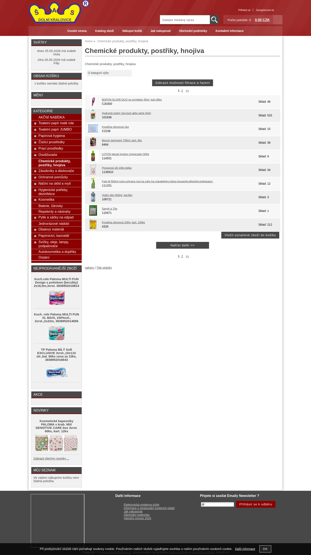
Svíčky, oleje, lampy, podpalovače (54, 244)
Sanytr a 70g (109, 208)
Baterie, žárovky (51, 206)
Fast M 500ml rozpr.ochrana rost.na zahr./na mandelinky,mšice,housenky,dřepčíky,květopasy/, (157, 181)
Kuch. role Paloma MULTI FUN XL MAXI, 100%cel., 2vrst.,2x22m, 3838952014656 (56, 318)
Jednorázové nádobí (54, 223)
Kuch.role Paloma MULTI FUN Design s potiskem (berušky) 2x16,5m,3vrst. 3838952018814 (56, 282)
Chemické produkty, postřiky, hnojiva (55, 163)
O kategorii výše (98, 73)
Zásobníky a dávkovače (56, 171)
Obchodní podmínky (193, 31)
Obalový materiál (51, 229)
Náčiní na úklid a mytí (55, 183)
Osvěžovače (48, 155)
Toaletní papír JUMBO (55, 129)
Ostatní (44, 257)
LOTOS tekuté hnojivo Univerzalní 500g (125, 154)
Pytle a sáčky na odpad (56, 217)
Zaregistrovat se (265, 10)
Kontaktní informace (230, 31)
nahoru (89, 267)
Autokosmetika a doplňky (57, 252)
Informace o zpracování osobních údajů (149, 508)
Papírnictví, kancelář (54, 235)
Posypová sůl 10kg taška (117, 167)
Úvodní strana (77, 31)
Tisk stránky (104, 267)
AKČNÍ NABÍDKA (52, 117)
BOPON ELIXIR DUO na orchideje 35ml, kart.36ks (132, 99)
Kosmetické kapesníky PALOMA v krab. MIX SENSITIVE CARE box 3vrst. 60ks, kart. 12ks (56, 426)
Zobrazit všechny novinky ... (51, 458)
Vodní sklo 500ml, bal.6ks (117, 195)
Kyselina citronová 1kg (115, 126)
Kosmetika (46, 199)
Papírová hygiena (52, 136)
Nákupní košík (132, 31)
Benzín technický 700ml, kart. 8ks (122, 140)
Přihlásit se (244, 10)
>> (187, 90)
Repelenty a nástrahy (54, 211)
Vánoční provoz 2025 (137, 518)
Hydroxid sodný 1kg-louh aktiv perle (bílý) (126, 113)
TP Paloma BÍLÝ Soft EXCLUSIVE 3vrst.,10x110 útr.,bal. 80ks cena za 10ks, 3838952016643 (56, 354)
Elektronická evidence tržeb (141, 504)
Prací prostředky (51, 148)
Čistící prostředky (52, 142)
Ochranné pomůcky (53, 177)
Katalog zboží (104, 31)
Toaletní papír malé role (56, 123)
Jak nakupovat (160, 31)
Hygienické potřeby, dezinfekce (53, 192)
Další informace (245, 549)
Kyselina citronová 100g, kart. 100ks (123, 222)
